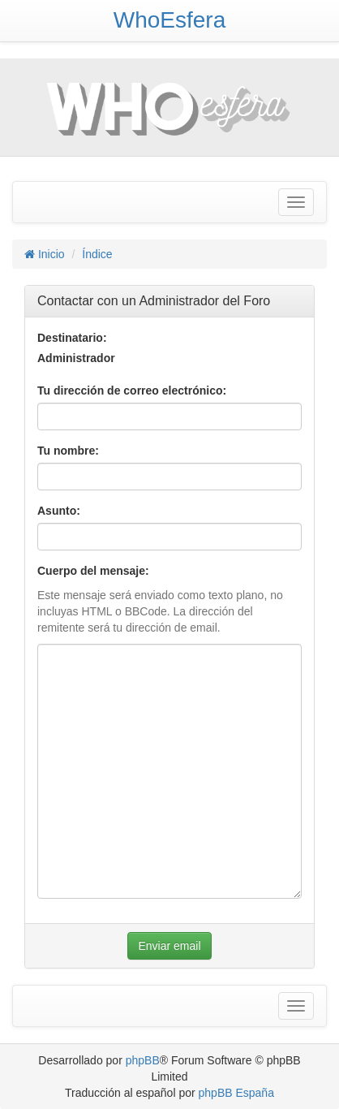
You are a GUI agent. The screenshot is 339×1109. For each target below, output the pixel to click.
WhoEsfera (170, 19)
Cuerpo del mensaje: (93, 570)
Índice (97, 254)
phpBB (143, 1060)
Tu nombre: (68, 450)
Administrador (76, 358)
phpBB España (236, 1092)
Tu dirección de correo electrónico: (131, 390)
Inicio (44, 254)
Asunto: (58, 510)
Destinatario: (72, 337)
